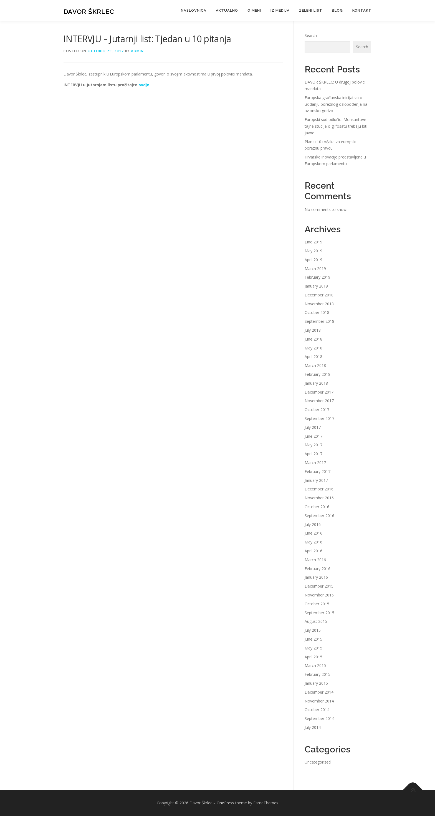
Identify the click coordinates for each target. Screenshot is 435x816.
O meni (254, 10)
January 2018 (316, 383)
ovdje (143, 84)
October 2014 (317, 709)
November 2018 (319, 303)
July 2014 (313, 727)
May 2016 (313, 542)
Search (311, 35)
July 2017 (313, 427)
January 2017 (316, 480)
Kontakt (361, 10)
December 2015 (319, 586)
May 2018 (313, 348)
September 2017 (319, 418)
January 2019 (316, 286)
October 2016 (317, 506)
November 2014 (319, 701)
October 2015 (317, 603)
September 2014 (319, 718)
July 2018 (313, 330)
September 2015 (319, 612)
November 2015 (319, 595)
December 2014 (319, 692)
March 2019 (315, 268)
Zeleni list (310, 10)
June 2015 (313, 639)
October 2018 (317, 312)
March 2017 (315, 462)
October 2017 (317, 409)
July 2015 (313, 630)
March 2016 (315, 559)
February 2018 (317, 374)
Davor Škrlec (89, 11)
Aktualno (227, 10)
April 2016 (313, 550)
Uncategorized (318, 762)
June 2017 (313, 436)
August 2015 (316, 621)
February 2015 (317, 674)
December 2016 (319, 489)
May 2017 (313, 444)
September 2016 (319, 515)
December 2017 (319, 392)
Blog (337, 10)
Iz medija (280, 10)
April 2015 (313, 656)
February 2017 (317, 471)
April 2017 (313, 453)
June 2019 (313, 242)
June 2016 (313, 533)
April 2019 (313, 259)
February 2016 (317, 568)
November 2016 (319, 497)
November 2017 (319, 400)
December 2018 (319, 295)
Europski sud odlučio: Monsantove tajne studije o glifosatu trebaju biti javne (336, 126)
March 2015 (315, 665)
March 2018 (315, 365)
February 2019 (317, 277)
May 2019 (313, 250)
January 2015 (316, 683)
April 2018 (313, 356)
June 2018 (313, 339)
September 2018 (319, 321)
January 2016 (316, 577)
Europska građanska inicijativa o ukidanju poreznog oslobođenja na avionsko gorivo (336, 104)
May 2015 (313, 648)
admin (137, 51)
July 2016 (313, 524)
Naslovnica (193, 10)
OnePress (225, 802)
